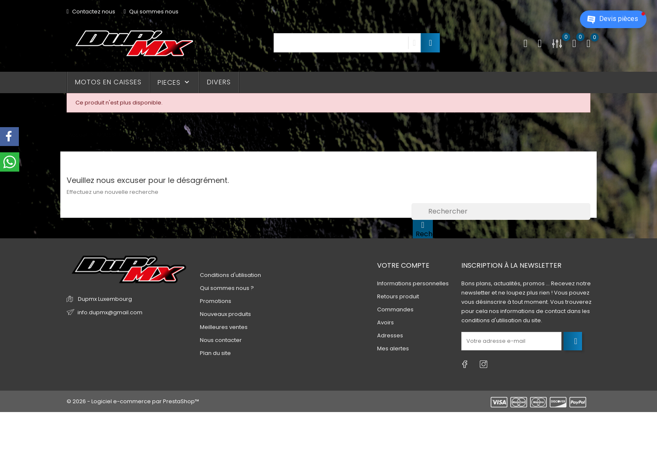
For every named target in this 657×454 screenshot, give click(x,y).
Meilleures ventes (224, 327)
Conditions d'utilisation (230, 275)
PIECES (174, 82)
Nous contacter (221, 340)
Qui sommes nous (151, 12)
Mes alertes (393, 348)
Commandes (395, 309)
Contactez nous (91, 12)
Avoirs (385, 322)
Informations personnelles (413, 283)
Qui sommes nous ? (227, 288)
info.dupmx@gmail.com (110, 312)
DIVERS (219, 82)
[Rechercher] (500, 211)
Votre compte (403, 265)
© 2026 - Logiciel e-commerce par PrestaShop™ (133, 401)
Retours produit (398, 296)
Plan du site (215, 353)
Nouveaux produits (225, 314)
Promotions (215, 301)
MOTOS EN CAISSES (108, 82)
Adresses (390, 335)
